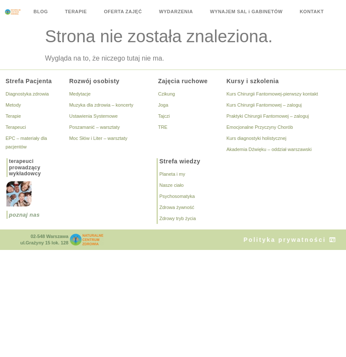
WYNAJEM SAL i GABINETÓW (246, 11)
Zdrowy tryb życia (177, 218)
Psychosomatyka (177, 196)
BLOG (41, 11)
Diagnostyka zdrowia (27, 93)
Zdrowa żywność (176, 207)
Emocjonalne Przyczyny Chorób (260, 127)
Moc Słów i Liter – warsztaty (98, 138)
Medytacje (79, 93)
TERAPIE (76, 11)
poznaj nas (24, 215)
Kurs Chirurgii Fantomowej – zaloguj (264, 104)
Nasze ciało (171, 185)
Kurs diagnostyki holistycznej (257, 138)
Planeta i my (172, 174)
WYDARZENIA (176, 11)
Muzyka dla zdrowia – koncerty (101, 104)
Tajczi (164, 116)
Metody (13, 104)
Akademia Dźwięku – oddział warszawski (269, 149)
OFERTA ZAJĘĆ (123, 11)
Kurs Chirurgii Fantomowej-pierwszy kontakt (272, 93)
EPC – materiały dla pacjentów (26, 142)
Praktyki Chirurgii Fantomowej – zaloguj (268, 116)
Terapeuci (16, 127)
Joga (163, 104)
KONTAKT (311, 11)
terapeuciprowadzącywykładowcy (25, 167)
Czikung (166, 93)
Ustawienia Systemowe (93, 116)
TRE (162, 127)
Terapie (13, 116)
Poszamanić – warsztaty (94, 127)
